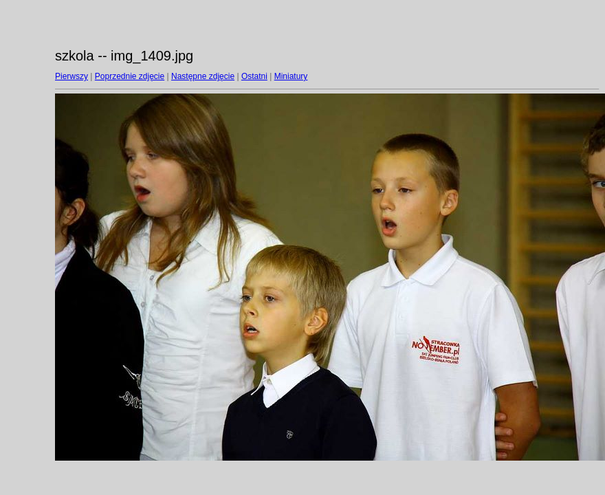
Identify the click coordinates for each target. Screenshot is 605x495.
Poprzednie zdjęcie (129, 76)
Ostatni (254, 76)
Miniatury (291, 76)
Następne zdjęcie (202, 76)
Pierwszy (71, 76)
